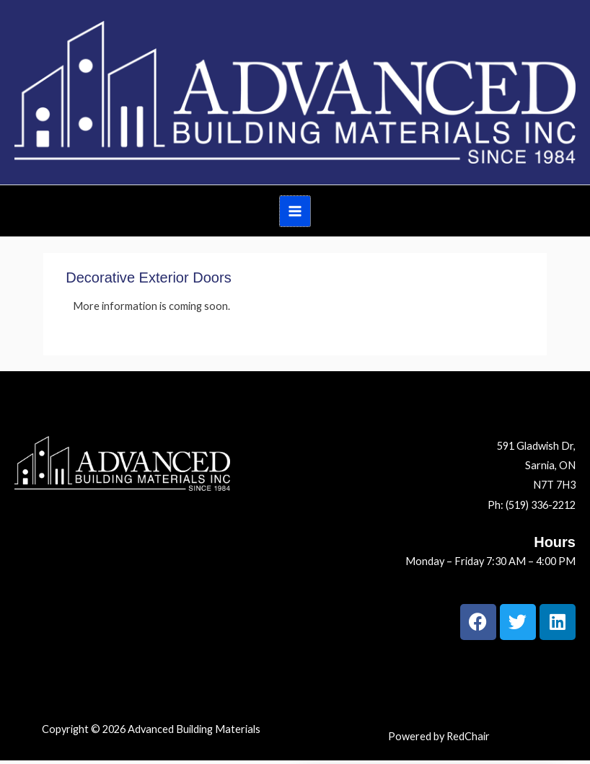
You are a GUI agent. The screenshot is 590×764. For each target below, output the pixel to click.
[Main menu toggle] (295, 211)
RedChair (468, 736)
